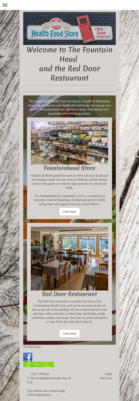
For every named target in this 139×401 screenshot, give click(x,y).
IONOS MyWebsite (39, 394)
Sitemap (44, 373)
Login (108, 373)
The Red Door (32, 346)
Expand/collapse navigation (69, 5)
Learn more (69, 211)
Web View (106, 378)
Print (32, 373)
